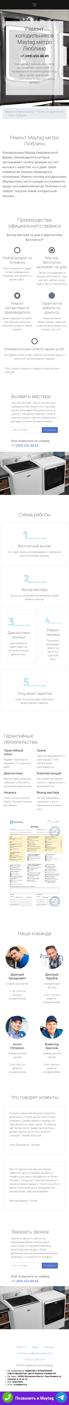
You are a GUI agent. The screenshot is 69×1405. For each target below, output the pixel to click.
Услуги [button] (20, 1347)
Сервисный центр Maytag (19, 111)
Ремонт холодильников (50, 111)
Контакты (49, 1347)
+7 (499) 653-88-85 (34, 56)
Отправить (50, 429)
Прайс (35, 1347)
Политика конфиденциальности (34, 1353)
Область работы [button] (33, 1359)
